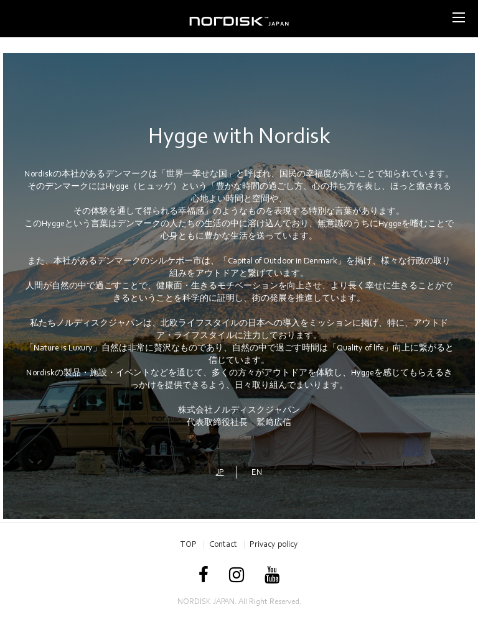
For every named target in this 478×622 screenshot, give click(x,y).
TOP (188, 544)
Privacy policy (274, 544)
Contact (223, 544)
